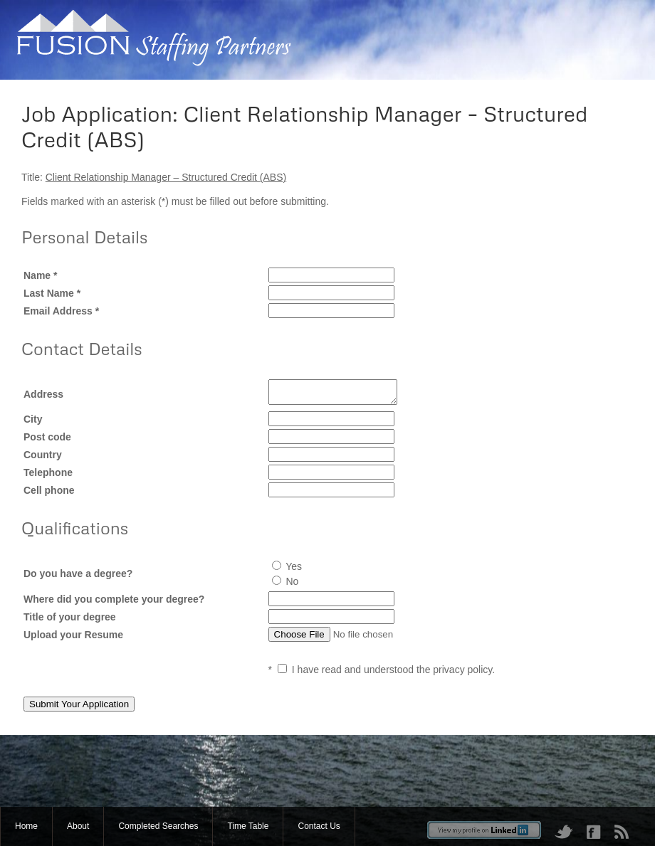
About (78, 826)
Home (26, 826)
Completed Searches (158, 826)
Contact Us (319, 826)
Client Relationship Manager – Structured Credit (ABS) (166, 177)
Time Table (247, 826)
